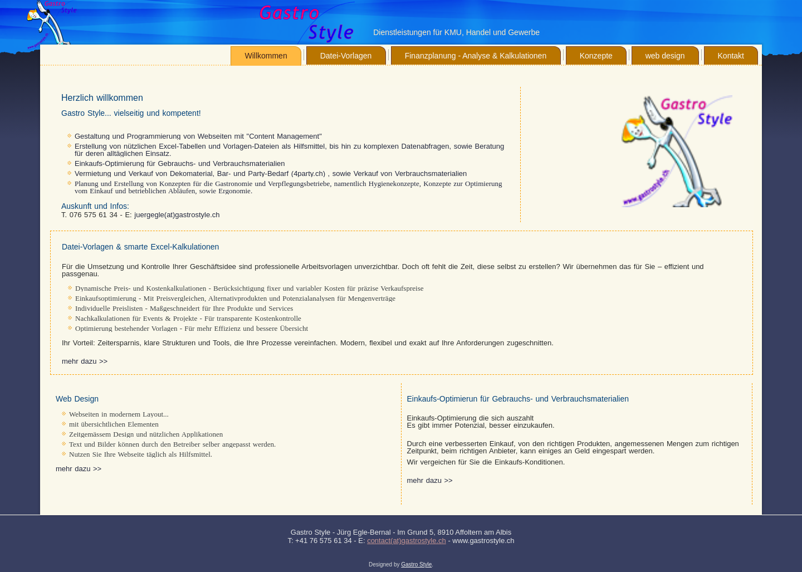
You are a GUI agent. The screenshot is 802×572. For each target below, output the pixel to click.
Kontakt (731, 55)
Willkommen (265, 55)
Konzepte (596, 55)
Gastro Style (416, 564)
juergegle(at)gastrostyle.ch (176, 215)
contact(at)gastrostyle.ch (406, 540)
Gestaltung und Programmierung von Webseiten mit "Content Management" (198, 136)
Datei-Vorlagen (346, 55)
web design (665, 55)
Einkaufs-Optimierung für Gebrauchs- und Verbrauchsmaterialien (180, 163)
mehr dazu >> (84, 361)
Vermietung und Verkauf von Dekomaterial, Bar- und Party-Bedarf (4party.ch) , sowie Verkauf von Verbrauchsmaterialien (271, 173)
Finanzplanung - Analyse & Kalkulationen (476, 55)
